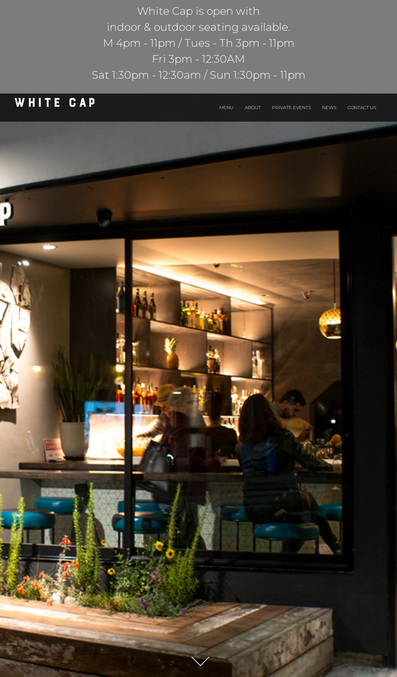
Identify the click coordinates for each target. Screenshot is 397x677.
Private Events (291, 107)
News (329, 107)
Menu (226, 107)
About (253, 107)
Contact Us (362, 107)
